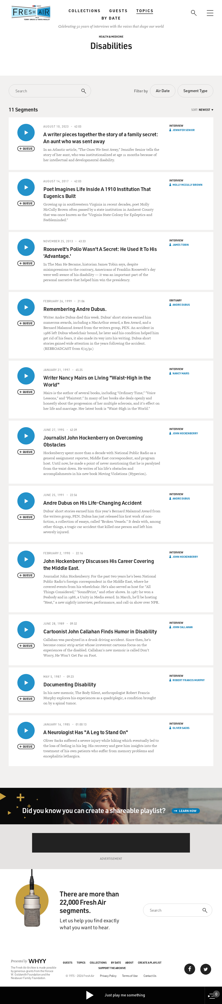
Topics (144, 10)
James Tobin (181, 244)
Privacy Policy (108, 975)
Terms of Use (130, 975)
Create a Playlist (150, 962)
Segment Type (195, 90)
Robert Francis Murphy (189, 680)
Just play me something (115, 995)
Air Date (163, 90)
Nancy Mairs (181, 373)
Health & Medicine (111, 36)
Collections (85, 10)
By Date (111, 18)
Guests (118, 10)
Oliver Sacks (181, 728)
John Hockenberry (185, 433)
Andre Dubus (181, 304)
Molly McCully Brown (187, 184)
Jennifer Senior (184, 130)
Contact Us (150, 975)
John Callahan (183, 627)
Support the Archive (112, 968)
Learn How (187, 811)
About (129, 962)
